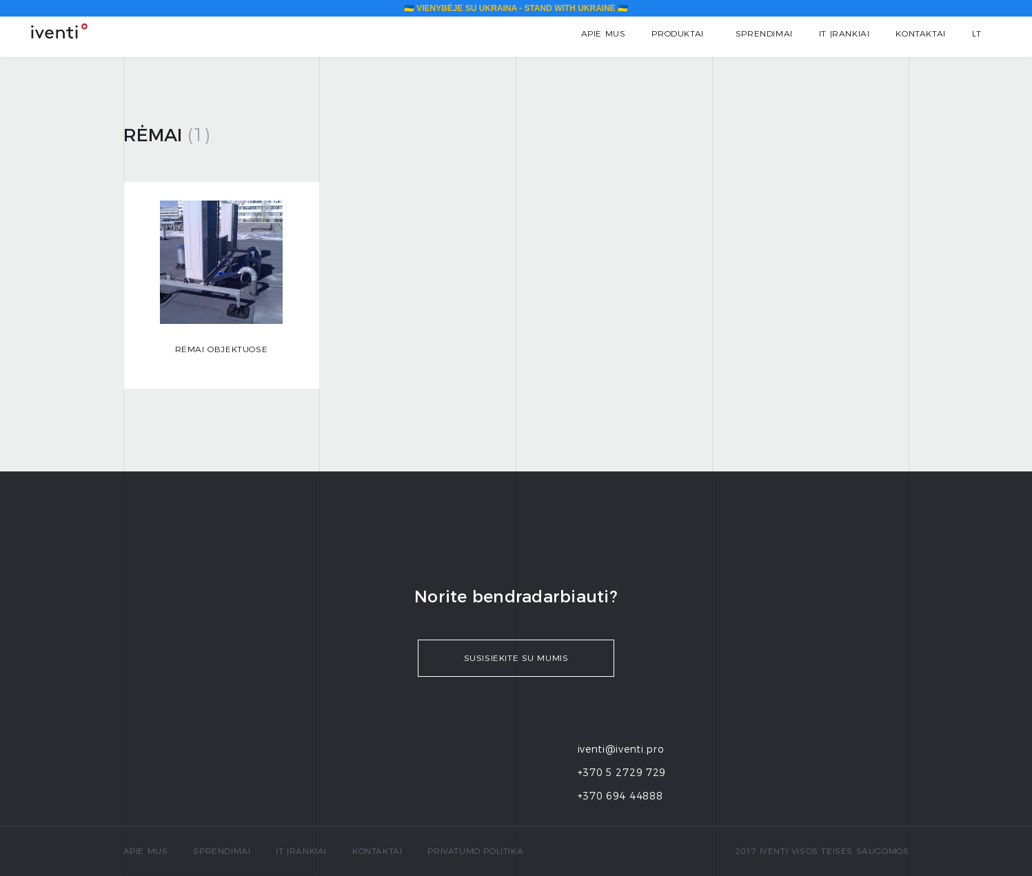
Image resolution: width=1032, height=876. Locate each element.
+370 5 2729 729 (622, 772)
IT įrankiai (844, 33)
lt (977, 33)
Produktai (677, 33)
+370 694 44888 (620, 796)
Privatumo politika (475, 851)
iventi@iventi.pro (621, 749)
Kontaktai (920, 33)
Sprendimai (764, 33)
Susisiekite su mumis (516, 658)
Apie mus (603, 33)
